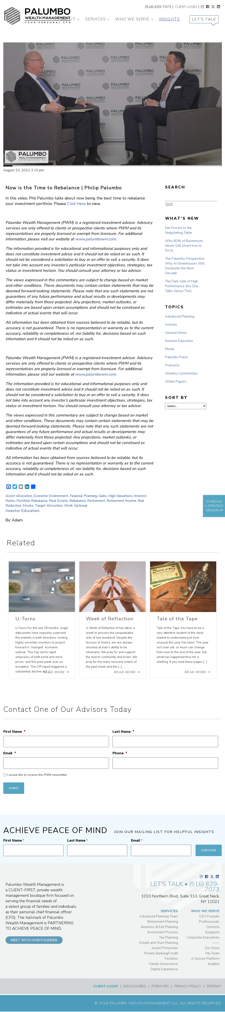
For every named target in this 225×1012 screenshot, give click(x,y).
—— (216, 942)
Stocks (28, 505)
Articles (171, 324)
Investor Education (22, 510)
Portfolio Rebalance (31, 500)
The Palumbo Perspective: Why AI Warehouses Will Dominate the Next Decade (185, 266)
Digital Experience (164, 969)
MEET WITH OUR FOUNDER (34, 940)
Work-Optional (75, 505)
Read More (56, 672)
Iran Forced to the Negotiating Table (178, 230)
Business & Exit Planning (159, 926)
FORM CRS (160, 986)
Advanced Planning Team (159, 916)
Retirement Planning (162, 921)
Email (9, 753)
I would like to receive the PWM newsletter (37, 775)
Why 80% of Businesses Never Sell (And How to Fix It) (184, 245)
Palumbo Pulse (176, 357)
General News (176, 332)
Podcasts (172, 365)
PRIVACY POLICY (187, 986)
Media (169, 349)
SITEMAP (214, 986)
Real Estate (58, 500)
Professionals (209, 921)
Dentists (213, 926)
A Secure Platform (205, 958)
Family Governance (163, 963)
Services (95, 19)
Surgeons (212, 932)
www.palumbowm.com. (96, 239)
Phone (119, 753)
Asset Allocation (18, 495)
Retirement (96, 500)
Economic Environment (51, 495)
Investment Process (162, 932)
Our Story (212, 948)
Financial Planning (83, 495)
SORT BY (176, 397)
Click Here (76, 203)
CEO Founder (209, 916)
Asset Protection (165, 948)
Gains (102, 495)
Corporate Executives (203, 937)
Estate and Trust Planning (158, 942)
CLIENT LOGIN (186, 6)
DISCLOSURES (134, 986)
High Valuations (120, 495)
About (68, 19)
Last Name (123, 731)
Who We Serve (132, 19)
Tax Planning (168, 937)
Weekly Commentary (181, 373)
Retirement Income (121, 500)
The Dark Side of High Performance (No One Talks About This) (181, 286)
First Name (14, 731)
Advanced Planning (179, 316)
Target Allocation (49, 505)
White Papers (175, 381)
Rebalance (77, 500)
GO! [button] (169, 204)
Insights (169, 19)
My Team (213, 953)
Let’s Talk (204, 19)
